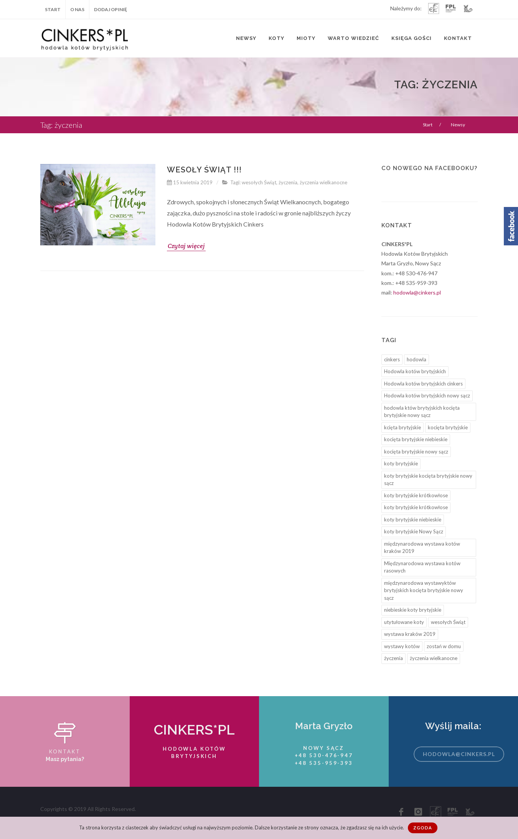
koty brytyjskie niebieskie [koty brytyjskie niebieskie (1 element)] (412, 519)
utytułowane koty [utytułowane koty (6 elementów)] (404, 622)
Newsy (246, 38)
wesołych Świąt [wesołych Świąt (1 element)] (448, 622)
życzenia (288, 182)
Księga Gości (411, 38)
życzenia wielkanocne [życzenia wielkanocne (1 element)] (433, 658)
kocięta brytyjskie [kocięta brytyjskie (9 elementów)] (448, 427)
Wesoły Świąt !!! (204, 169)
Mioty (306, 38)
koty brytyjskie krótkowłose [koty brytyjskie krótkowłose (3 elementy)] (416, 507)
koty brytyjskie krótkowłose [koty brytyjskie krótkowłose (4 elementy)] (416, 495)
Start (53, 9)
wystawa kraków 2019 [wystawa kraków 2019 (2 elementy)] (410, 634)
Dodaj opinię (110, 9)
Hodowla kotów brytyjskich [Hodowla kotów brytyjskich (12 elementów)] (415, 371)
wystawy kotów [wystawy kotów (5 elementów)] (402, 646)
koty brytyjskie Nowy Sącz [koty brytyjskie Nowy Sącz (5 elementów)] (413, 531)
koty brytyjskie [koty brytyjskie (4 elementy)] (401, 463)
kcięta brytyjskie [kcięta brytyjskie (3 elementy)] (402, 427)
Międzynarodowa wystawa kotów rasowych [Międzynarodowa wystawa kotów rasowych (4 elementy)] (422, 567)
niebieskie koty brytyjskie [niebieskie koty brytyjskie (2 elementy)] (412, 610)
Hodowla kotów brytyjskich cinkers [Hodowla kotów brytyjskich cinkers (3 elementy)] (423, 384)
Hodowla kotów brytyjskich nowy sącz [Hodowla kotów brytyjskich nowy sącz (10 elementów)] (427, 395)
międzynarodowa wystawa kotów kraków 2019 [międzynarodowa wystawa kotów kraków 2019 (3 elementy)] (422, 547)
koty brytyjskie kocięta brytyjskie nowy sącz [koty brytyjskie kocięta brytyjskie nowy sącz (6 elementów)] (428, 480)
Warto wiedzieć (353, 38)
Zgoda (422, 827)
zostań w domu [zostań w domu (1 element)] (444, 646)
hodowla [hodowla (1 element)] (416, 359)
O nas (77, 9)
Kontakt (458, 38)
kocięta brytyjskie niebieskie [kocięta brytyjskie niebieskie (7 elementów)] (415, 439)
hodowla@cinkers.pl (417, 292)
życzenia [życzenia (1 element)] (393, 658)
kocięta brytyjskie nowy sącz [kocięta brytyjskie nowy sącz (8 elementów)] (416, 451)
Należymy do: (406, 9)
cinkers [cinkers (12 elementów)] (392, 359)
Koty (276, 38)
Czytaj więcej (186, 246)
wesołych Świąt (259, 182)
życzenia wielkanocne (323, 182)
